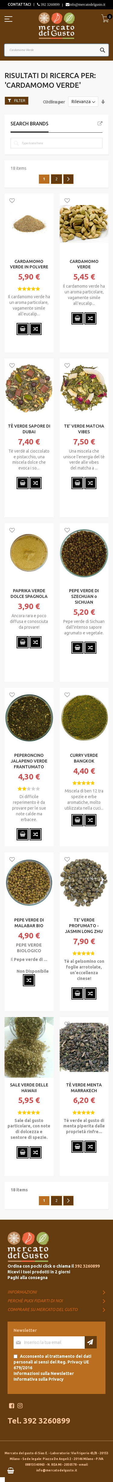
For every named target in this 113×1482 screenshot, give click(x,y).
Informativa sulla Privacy (39, 1379)
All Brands (100, 123)
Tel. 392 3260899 (39, 1420)
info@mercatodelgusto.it (87, 4)
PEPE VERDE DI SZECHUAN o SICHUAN (84, 596)
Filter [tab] (19, 101)
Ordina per (54, 101)
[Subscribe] (91, 1342)
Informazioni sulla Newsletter (44, 1373)
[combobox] (56, 50)
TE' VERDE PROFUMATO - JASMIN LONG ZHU (84, 926)
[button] (12, 201)
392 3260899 (50, 4)
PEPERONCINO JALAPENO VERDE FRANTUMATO (29, 761)
